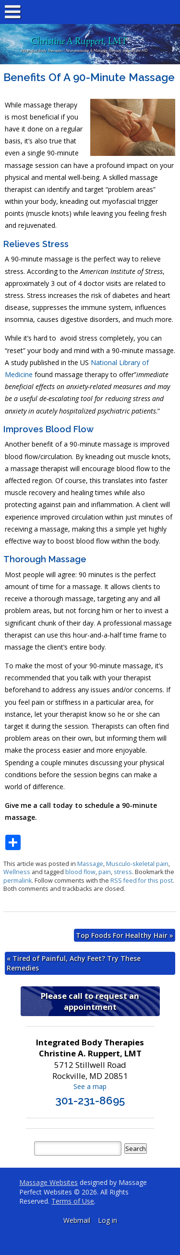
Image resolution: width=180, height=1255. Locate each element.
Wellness (16, 872)
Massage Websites (48, 1182)
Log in (107, 1220)
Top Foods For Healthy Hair (124, 935)
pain (104, 872)
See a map (90, 1086)
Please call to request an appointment (90, 1001)
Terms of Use (72, 1201)
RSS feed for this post (141, 880)
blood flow (80, 872)
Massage (90, 864)
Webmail (76, 1220)
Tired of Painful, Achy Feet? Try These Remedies (74, 963)
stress (123, 872)
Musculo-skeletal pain (137, 864)
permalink (17, 880)
